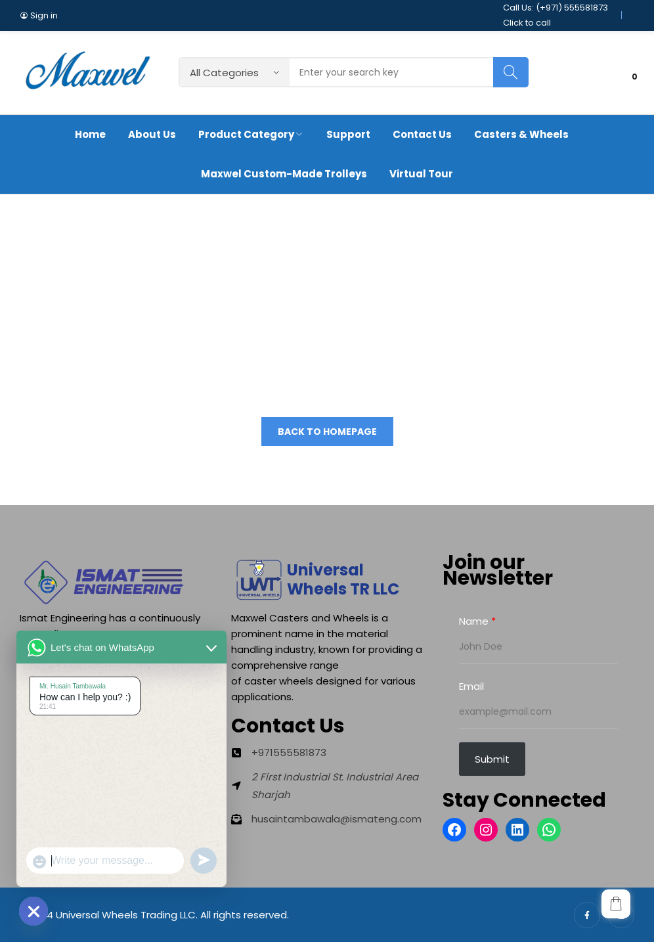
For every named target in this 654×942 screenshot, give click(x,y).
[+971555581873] (278, 752)
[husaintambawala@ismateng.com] (326, 819)
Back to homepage (327, 431)
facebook (587, 915)
